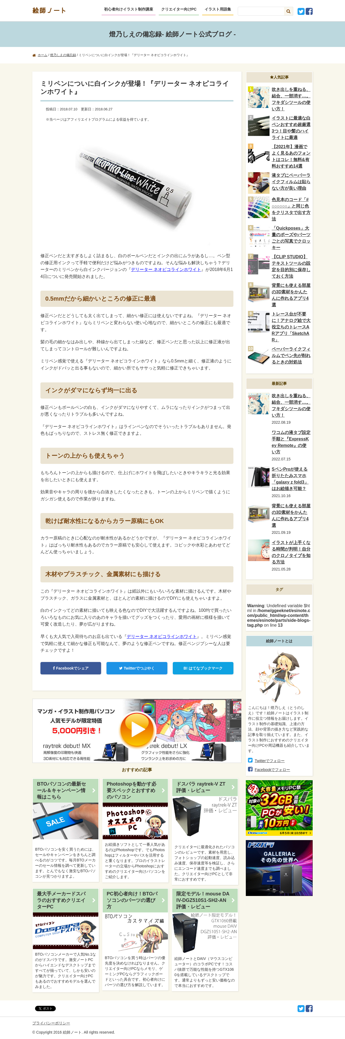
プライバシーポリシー (51, 1023)
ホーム (42, 55)
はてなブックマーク (203, 668)
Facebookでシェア (71, 668)
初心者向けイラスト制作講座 (128, 9)
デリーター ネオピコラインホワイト (166, 269)
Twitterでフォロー (270, 761)
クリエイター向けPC (178, 9)
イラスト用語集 (218, 9)
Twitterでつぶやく (137, 668)
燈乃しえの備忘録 (63, 55)
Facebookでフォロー (272, 770)
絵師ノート (49, 10)
